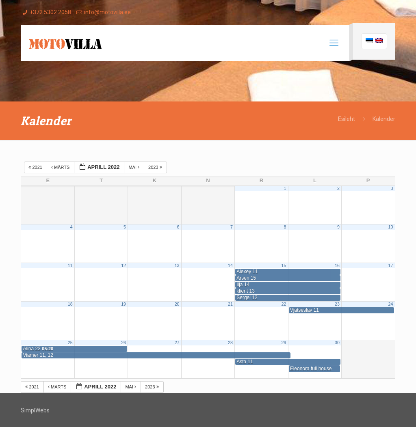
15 (284, 265)
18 (70, 304)
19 (123, 304)
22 (284, 304)
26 (123, 342)
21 (230, 304)
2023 (155, 167)
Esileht (346, 119)
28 (230, 342)
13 (177, 265)
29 (284, 342)
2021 (35, 167)
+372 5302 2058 (50, 12)
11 (70, 265)
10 (390, 226)
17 (390, 265)
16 (337, 265)
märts (61, 167)
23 (337, 304)
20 (177, 304)
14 (230, 265)
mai (134, 167)
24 (390, 304)
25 (70, 342)
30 (337, 342)
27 (177, 342)
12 (123, 265)
